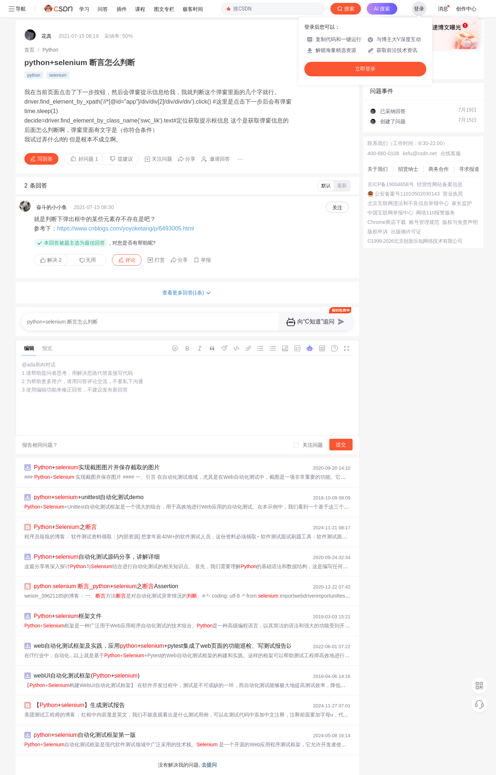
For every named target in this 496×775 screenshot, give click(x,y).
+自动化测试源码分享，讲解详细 (97, 557)
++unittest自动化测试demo (88, 497)
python (33, 75)
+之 (65, 527)
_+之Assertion (106, 586)
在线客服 (450, 153)
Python (50, 50)
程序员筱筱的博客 (44, 536)
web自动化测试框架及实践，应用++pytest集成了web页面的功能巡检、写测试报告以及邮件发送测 (180, 646)
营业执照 (453, 194)
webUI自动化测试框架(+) (86, 675)
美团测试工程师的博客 (49, 715)
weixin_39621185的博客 (51, 596)
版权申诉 (377, 231)
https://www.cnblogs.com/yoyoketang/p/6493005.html (125, 228)
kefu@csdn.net (420, 153)
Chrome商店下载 (386, 222)
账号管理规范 (424, 222)
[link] (29, 50)
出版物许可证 (406, 231)
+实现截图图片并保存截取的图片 (97, 467)
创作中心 (466, 9)
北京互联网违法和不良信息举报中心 (408, 203)
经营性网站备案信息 (440, 184)
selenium (57, 75)
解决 (51, 260)
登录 (419, 9)
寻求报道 (469, 169)
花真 (46, 36)
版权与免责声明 (460, 222)
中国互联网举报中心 (390, 213)
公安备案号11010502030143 (407, 194)
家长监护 (462, 203)
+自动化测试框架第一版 (85, 735)
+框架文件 (68, 616)
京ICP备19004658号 (390, 184)
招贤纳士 (408, 169)
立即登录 (365, 69)
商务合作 (438, 169)
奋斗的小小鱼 (51, 207)
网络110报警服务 (435, 213)
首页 (29, 50)
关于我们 (377, 169)
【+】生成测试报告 (79, 705)
